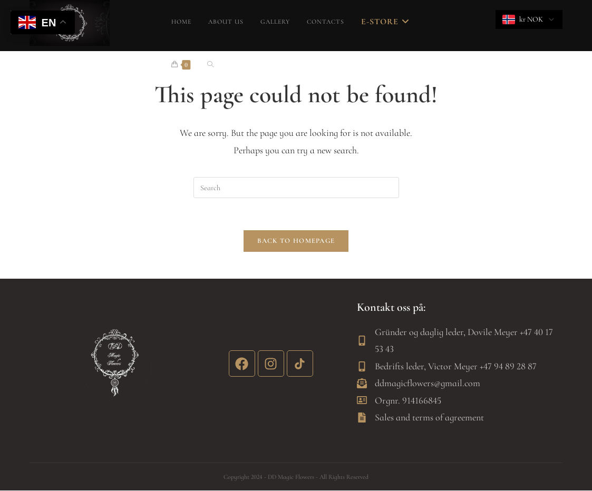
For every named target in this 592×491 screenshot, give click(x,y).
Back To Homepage (296, 241)
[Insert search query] (296, 187)
